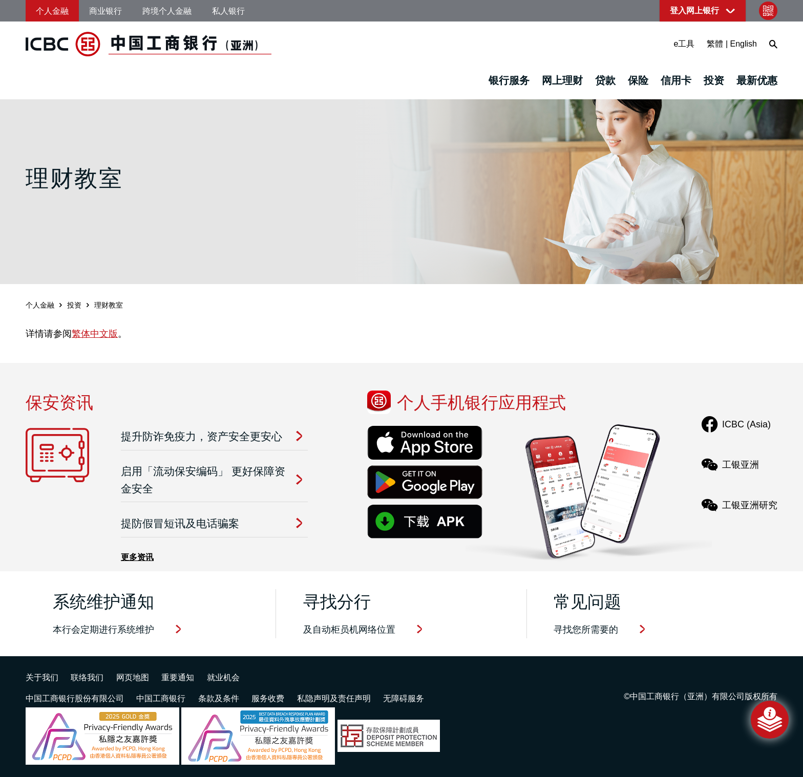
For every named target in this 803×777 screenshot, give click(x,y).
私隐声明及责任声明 (334, 698)
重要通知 (177, 677)
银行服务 (509, 80)
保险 (638, 80)
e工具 (684, 43)
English (743, 43)
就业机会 (223, 677)
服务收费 (267, 698)
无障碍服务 (403, 698)
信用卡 (676, 80)
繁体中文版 (95, 334)
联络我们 (87, 677)
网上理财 (562, 80)
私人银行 (228, 11)
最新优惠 (756, 80)
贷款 (605, 80)
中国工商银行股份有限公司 (75, 698)
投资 (714, 80)
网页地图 (132, 677)
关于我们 (42, 677)
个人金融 (52, 11)
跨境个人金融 (167, 11)
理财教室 (108, 305)
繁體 (715, 43)
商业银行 (105, 11)
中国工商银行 (160, 698)
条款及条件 (218, 698)
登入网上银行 (694, 10)
